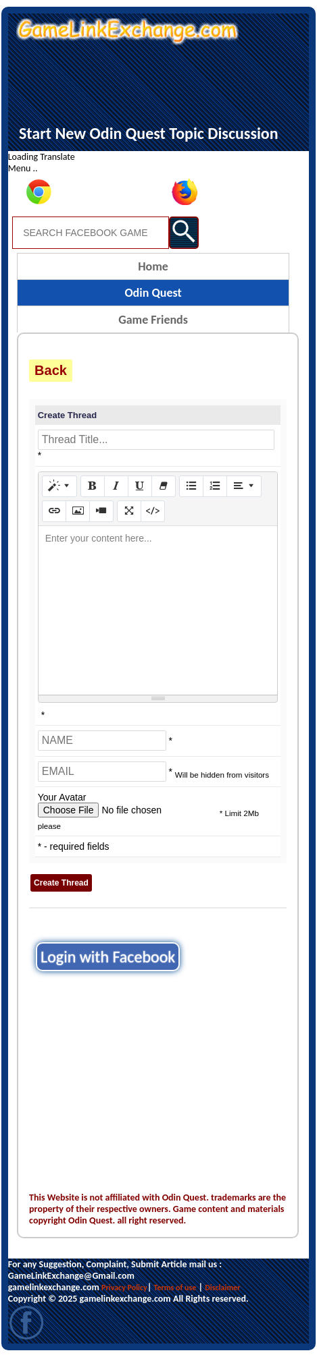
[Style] (59, 486)
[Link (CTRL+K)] (54, 511)
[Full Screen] (129, 511)
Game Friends (153, 319)
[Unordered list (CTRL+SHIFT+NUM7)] (191, 486)
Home (153, 266)
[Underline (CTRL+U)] (140, 486)
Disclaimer (222, 1287)
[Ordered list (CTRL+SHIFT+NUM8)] (215, 486)
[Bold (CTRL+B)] (92, 486)
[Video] (101, 511)
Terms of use (175, 1287)
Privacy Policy (124, 1287)
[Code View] (153, 511)
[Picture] (78, 511)
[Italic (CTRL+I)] (116, 486)
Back (50, 370)
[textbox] (158, 610)
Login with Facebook (108, 956)
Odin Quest (152, 292)
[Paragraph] (244, 486)
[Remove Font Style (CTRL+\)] (163, 486)
